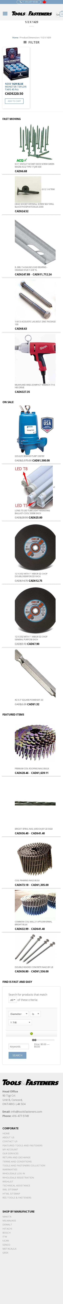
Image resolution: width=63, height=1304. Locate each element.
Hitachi (7, 1228)
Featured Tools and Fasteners (22, 1145)
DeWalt (7, 1224)
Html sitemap (11, 1193)
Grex (5, 1252)
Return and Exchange (16, 1157)
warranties (9, 1169)
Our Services (10, 1153)
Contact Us (9, 1141)
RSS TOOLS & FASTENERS (16, 1197)
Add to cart (14, 101)
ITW (4, 1236)
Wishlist (7, 1181)
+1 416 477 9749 (29, 1)
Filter (31, 42)
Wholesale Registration (18, 1177)
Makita (6, 1216)
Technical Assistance (16, 1185)
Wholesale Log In (13, 1173)
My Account (10, 1149)
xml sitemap (10, 1189)
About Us (8, 1137)
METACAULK (9, 1248)
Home (15, 37)
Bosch (6, 1232)
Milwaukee (9, 1220)
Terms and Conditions (17, 1161)
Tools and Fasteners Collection (23, 1165)
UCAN (5, 1240)
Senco (6, 1244)
